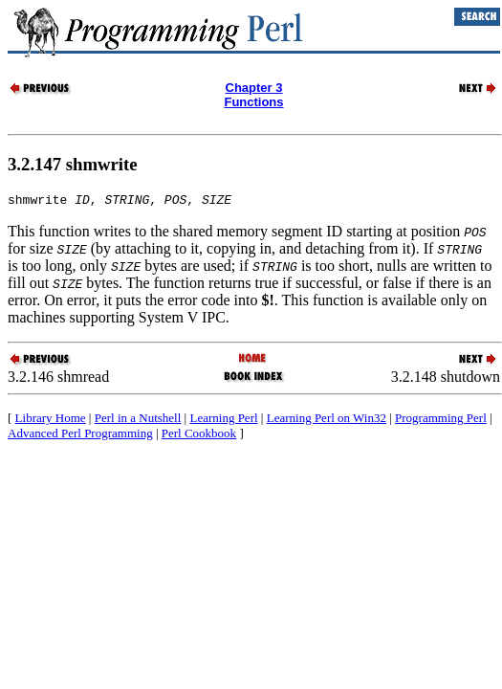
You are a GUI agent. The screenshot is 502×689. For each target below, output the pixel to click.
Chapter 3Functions (253, 94)
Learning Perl (223, 420)
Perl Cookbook (199, 436)
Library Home (50, 420)
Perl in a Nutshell (138, 420)
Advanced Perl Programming (80, 436)
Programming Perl (441, 420)
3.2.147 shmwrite (73, 164)
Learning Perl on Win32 (326, 420)
